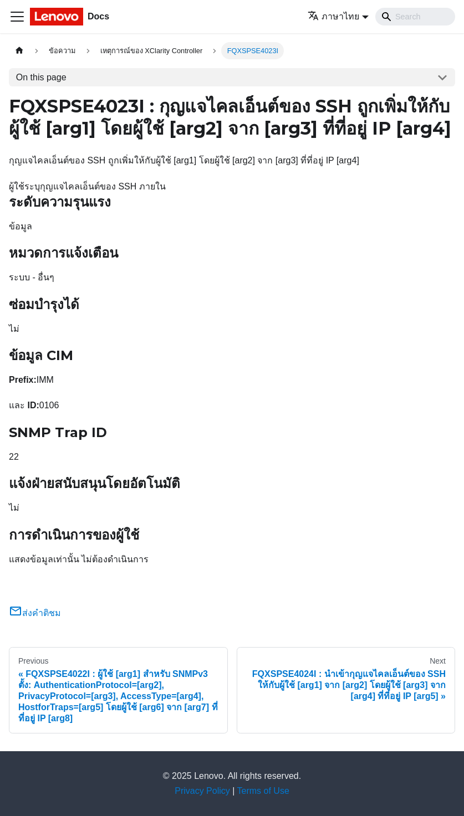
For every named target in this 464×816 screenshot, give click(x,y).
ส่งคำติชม (35, 613)
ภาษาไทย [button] (333, 16)
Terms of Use (263, 791)
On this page (41, 77)
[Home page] (19, 50)
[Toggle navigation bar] (17, 16)
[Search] (415, 16)
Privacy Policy (202, 791)
